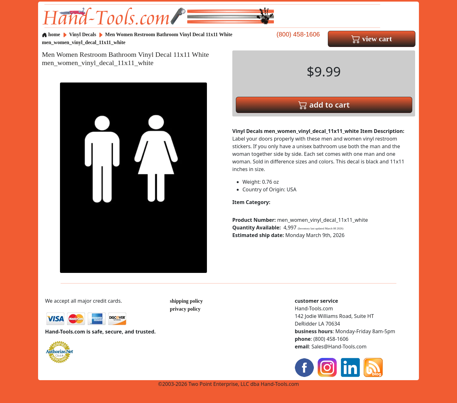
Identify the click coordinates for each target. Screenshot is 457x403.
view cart (371, 38)
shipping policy (186, 301)
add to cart (324, 104)
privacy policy (185, 309)
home (51, 34)
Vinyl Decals (83, 34)
